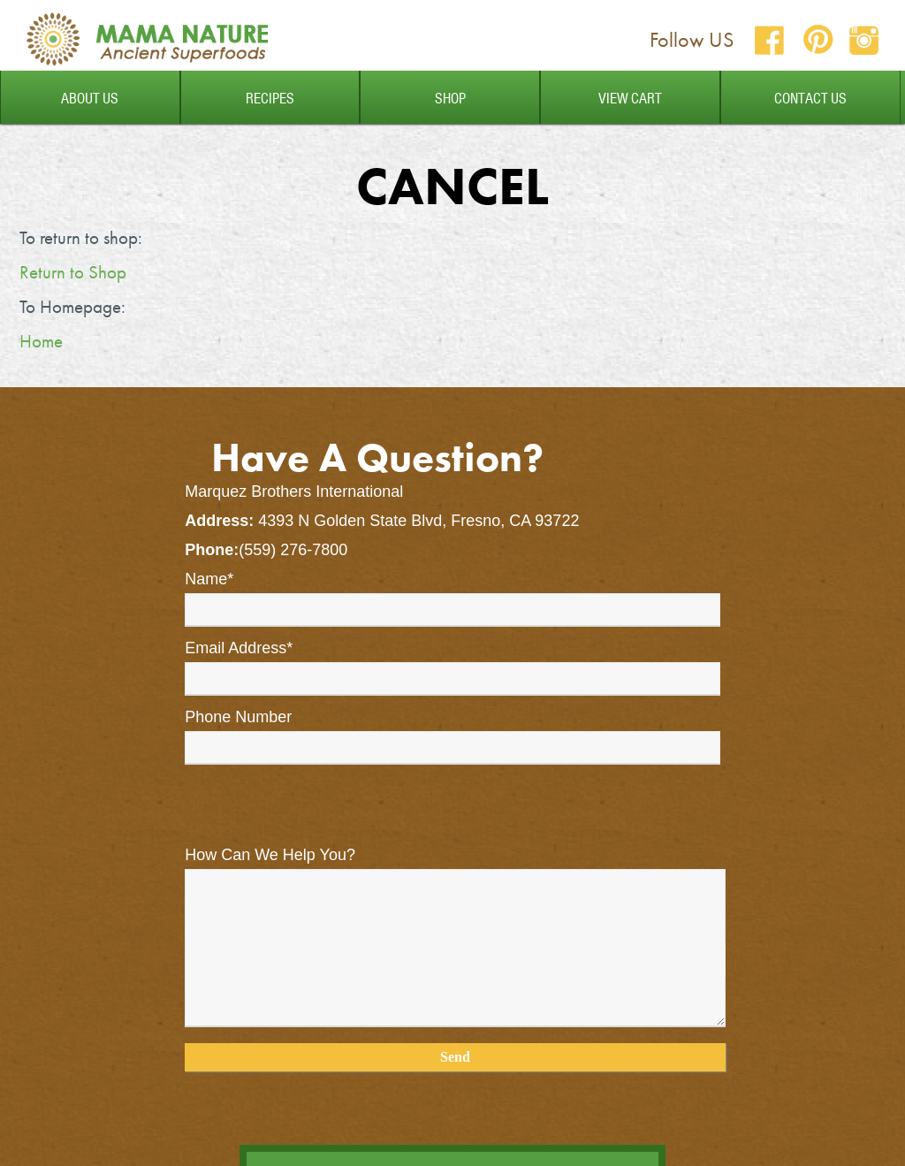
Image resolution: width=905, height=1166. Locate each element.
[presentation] (319, 812)
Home (41, 341)
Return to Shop (72, 272)
